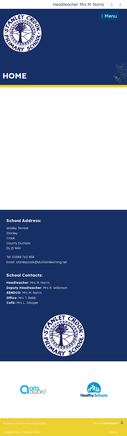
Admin (113, 432)
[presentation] (111, 4)
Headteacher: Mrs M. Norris (78, 4)
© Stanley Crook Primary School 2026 (24, 423)
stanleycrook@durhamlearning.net (41, 262)
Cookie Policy (12, 432)
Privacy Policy (31, 432)
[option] (33, 389)
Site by (97, 423)
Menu (109, 16)
